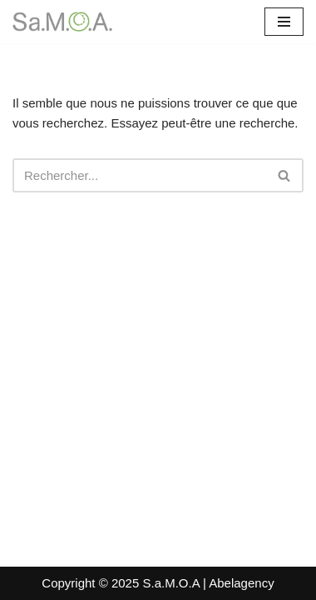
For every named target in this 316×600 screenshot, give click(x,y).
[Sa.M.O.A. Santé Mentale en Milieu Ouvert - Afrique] (62, 22)
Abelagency (241, 583)
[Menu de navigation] (284, 22)
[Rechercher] (139, 175)
